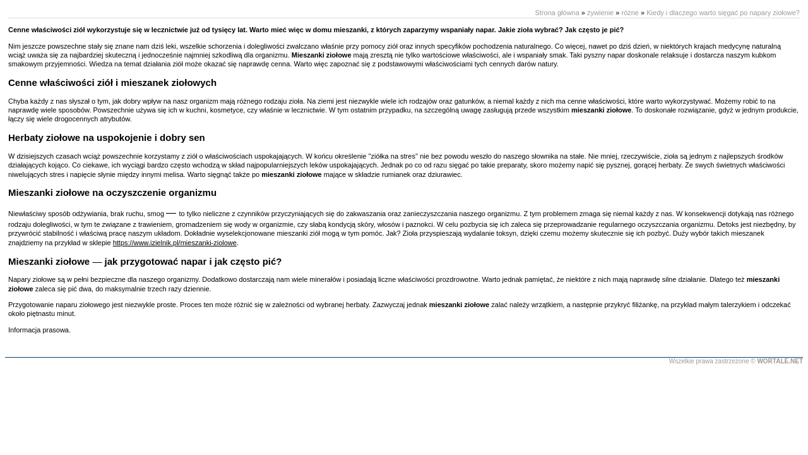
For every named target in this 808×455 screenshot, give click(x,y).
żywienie (600, 12)
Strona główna (557, 12)
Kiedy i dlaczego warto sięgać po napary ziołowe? (723, 12)
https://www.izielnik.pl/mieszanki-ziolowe (175, 242)
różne (630, 12)
